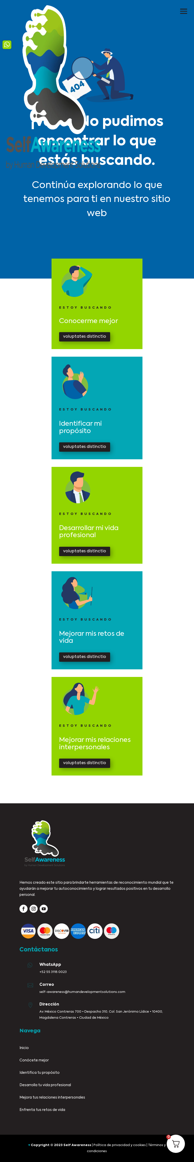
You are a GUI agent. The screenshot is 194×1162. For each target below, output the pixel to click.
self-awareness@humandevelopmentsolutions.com (82, 992)
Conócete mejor (34, 1060)
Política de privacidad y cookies (119, 1145)
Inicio (24, 1048)
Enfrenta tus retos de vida (42, 1110)
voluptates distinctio (84, 337)
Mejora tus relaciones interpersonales (52, 1097)
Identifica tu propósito (39, 1073)
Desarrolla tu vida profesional (45, 1085)
